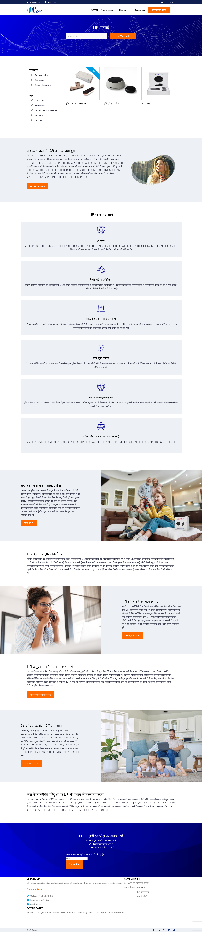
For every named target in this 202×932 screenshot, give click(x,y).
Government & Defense (46, 110)
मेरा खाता (161, 2)
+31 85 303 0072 (35, 2)
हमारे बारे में (28, 523)
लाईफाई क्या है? (143, 883)
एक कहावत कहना (159, 10)
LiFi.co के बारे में (130, 883)
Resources (140, 10)
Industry (39, 115)
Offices (38, 120)
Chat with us (34, 904)
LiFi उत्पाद (93, 10)
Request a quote (43, 85)
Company (124, 10)
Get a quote (34, 889)
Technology (107, 10)
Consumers (40, 100)
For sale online (41, 75)
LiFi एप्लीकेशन (130, 887)
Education (40, 105)
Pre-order (39, 80)
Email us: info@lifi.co (38, 900)
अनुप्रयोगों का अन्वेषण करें (40, 694)
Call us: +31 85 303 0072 (40, 896)
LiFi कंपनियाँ (142, 896)
